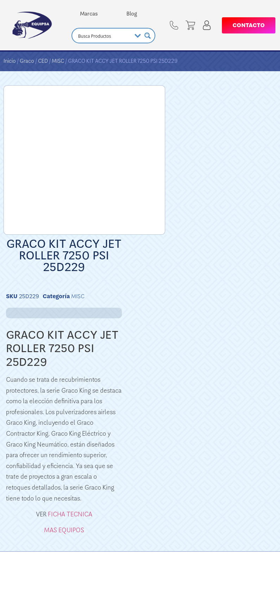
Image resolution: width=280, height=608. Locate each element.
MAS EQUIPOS (64, 530)
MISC (58, 61)
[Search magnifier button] (148, 36)
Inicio (10, 61)
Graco (27, 61)
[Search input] (104, 35)
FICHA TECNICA (70, 514)
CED (43, 61)
